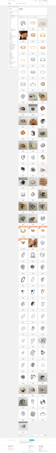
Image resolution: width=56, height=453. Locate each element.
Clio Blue (11, 56)
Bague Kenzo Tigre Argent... (33, 113)
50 (10, 18)
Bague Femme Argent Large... (23, 40)
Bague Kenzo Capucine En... (33, 150)
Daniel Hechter (12, 57)
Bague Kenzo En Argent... (43, 211)
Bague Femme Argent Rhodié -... (33, 406)
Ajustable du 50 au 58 (13, 30)
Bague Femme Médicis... (23, 101)
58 (10, 23)
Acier (10, 33)
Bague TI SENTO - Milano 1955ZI (33, 260)
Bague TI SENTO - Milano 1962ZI (23, 260)
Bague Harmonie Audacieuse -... (33, 28)
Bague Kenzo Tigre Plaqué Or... (42, 113)
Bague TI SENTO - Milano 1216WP (23, 333)
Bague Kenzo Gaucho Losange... (43, 394)
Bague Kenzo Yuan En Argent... (42, 223)
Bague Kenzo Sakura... (23, 113)
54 (10, 20)
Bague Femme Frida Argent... (23, 174)
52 (10, 19)
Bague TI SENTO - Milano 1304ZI (43, 321)
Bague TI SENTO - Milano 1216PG (33, 333)
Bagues (10, 8)
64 (10, 26)
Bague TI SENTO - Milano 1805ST (43, 284)
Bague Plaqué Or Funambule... (33, 52)
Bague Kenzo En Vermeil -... (23, 150)
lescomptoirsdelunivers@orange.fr (43, 451)
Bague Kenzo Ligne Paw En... (42, 101)
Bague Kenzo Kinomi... (33, 101)
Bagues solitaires (12, 48)
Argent (11, 34)
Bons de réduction (31, 450)
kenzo (11, 60)
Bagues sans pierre (12, 47)
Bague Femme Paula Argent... (42, 406)
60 (10, 24)
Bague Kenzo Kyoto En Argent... (23, 162)
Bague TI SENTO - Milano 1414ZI (33, 321)
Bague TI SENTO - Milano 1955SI (43, 260)
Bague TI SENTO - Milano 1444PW (23, 321)
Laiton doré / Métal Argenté (13, 36)
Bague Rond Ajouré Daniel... (23, 431)
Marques (23, 3)
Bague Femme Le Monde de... (32, 162)
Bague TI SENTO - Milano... (43, 333)
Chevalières (11, 49)
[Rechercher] (43, 3)
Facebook (36, 440)
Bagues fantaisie (12, 46)
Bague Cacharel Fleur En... (33, 174)
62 (10, 25)
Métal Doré (11, 37)
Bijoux (17, 3)
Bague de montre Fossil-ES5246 (43, 89)
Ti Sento (11, 64)
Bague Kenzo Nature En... (23, 199)
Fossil (11, 59)
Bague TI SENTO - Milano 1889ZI (43, 272)
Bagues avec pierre (12, 44)
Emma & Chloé (12, 58)
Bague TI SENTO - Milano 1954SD (23, 272)
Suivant (45, 435)
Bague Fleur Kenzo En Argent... (33, 211)
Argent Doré (11, 35)
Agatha (11, 52)
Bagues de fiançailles (12, 45)
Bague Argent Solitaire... (23, 89)
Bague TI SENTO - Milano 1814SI (33, 284)
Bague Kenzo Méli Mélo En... (42, 150)
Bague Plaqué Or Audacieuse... (33, 40)
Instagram (37, 440)
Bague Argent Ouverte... (23, 28)
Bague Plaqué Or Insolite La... (42, 40)
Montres (20, 3)
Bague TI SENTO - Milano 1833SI (23, 284)
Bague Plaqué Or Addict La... (23, 52)
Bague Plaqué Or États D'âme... (42, 52)
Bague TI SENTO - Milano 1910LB (33, 272)
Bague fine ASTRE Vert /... (43, 28)
